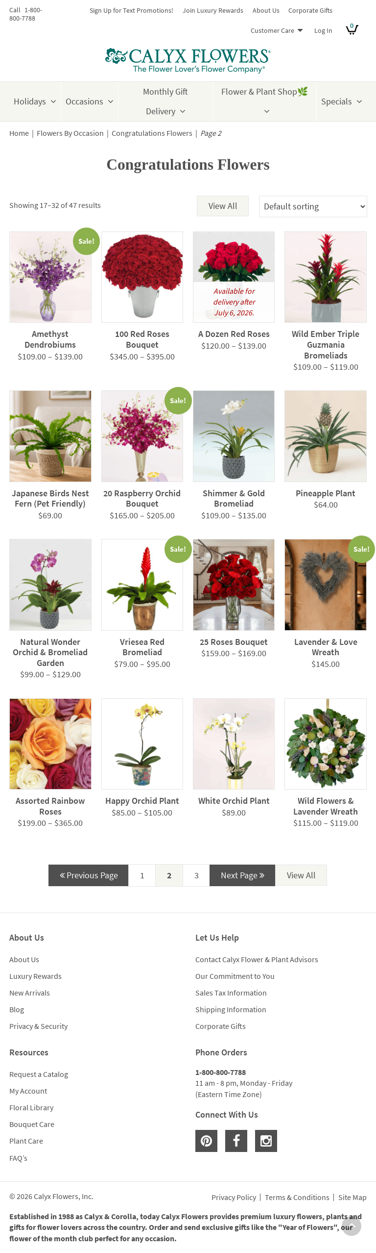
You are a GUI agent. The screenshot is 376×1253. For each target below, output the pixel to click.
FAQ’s (18, 1158)
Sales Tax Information (231, 992)
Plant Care (26, 1141)
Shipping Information (230, 1009)
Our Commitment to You (235, 976)
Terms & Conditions (297, 1198)
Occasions (84, 101)
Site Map (352, 1198)
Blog (16, 1009)
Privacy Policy (234, 1198)
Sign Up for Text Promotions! (131, 10)
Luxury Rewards (35, 976)
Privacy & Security (38, 1026)
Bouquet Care (31, 1124)
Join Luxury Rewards (213, 10)
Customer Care (272, 30)
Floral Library (31, 1107)
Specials (336, 101)
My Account (28, 1091)
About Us (266, 10)
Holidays (30, 101)
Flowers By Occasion (70, 133)
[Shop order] (313, 206)
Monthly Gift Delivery (165, 101)
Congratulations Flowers (152, 133)
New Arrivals (29, 992)
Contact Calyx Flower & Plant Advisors (256, 959)
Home (19, 133)
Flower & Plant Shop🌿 (264, 91)
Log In (323, 30)
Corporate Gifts (310, 10)
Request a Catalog (38, 1074)
